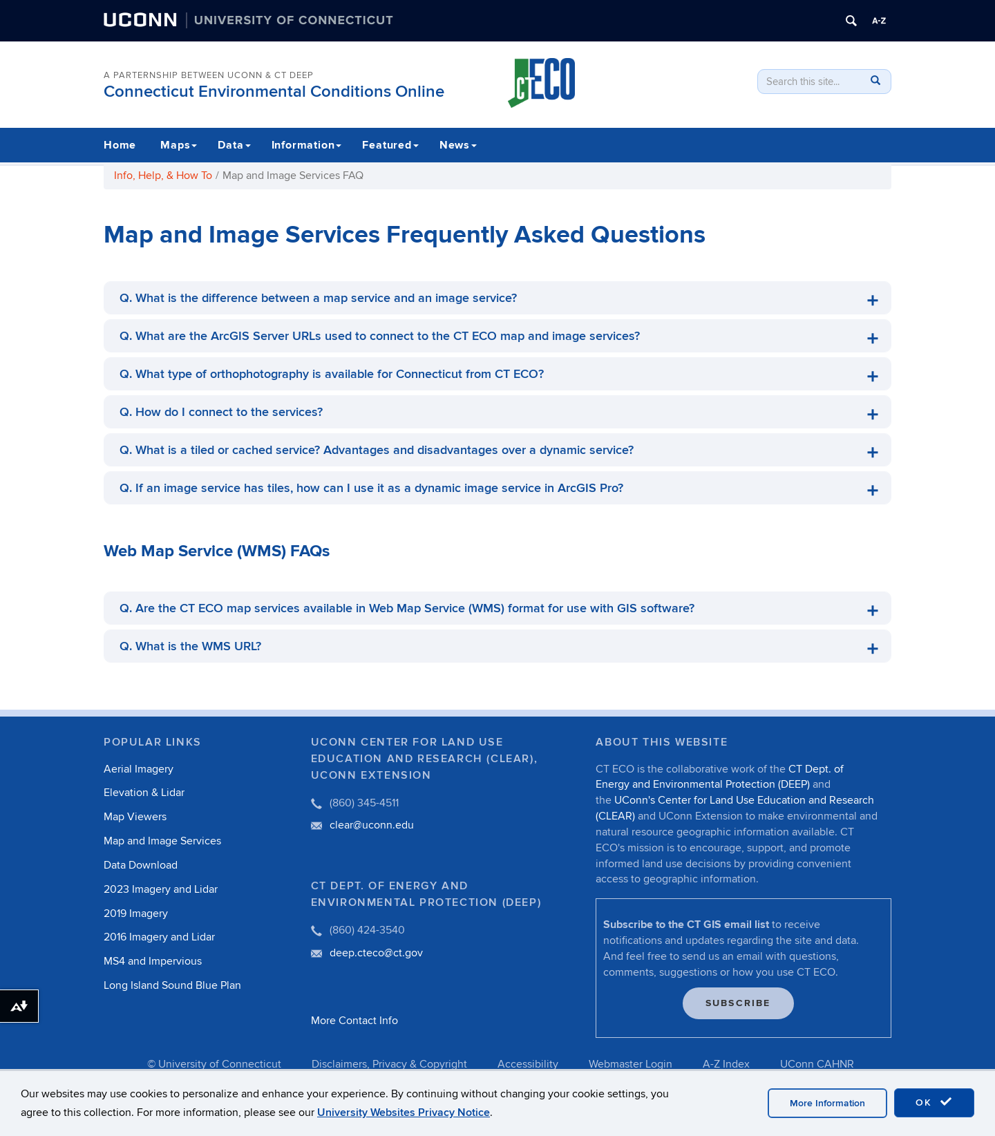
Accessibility (528, 1064)
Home (120, 145)
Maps (178, 145)
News (458, 145)
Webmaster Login (630, 1064)
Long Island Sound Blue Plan (172, 985)
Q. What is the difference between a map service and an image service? (318, 298)
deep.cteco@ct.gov (376, 953)
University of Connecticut (219, 1064)
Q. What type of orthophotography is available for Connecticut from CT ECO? (332, 374)
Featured (390, 145)
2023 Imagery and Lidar (161, 889)
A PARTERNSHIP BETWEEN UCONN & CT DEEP (209, 75)
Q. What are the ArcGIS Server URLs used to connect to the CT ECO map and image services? (380, 336)
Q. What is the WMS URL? (190, 646)
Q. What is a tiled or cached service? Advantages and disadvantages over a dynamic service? (377, 450)
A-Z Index (726, 1064)
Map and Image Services (162, 841)
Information (307, 145)
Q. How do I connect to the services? (221, 412)
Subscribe (738, 1003)
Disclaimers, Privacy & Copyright (389, 1064)
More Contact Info (354, 1021)
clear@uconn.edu (372, 825)
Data (234, 145)
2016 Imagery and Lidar (159, 937)
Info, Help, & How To (163, 175)
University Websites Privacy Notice (403, 1115)
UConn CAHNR (817, 1064)
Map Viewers (135, 817)
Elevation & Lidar (144, 792)
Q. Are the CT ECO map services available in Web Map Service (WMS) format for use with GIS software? (407, 608)
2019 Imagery (136, 913)
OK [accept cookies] (934, 1105)
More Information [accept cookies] (827, 1106)
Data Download (141, 865)
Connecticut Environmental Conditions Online (274, 92)
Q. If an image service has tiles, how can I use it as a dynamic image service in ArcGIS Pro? (371, 488)
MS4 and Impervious (153, 961)
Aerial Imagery (138, 769)
